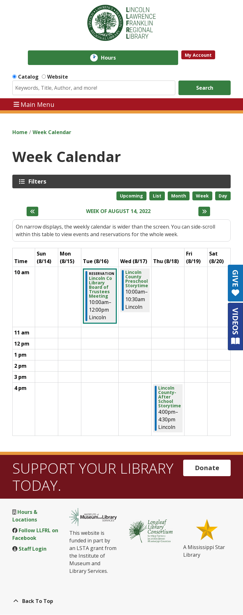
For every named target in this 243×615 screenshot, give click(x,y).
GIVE (235, 283)
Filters (38, 181)
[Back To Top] (121, 601)
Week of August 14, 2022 (118, 211)
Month (178, 196)
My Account (198, 55)
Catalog (28, 76)
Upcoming (131, 196)
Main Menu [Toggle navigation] (34, 104)
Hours (112, 58)
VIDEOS (235, 326)
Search (204, 87)
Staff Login (33, 548)
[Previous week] (32, 211)
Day (223, 196)
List (157, 196)
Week (202, 196)
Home (20, 132)
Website (57, 76)
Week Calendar (52, 132)
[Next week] (204, 211)
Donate (207, 467)
